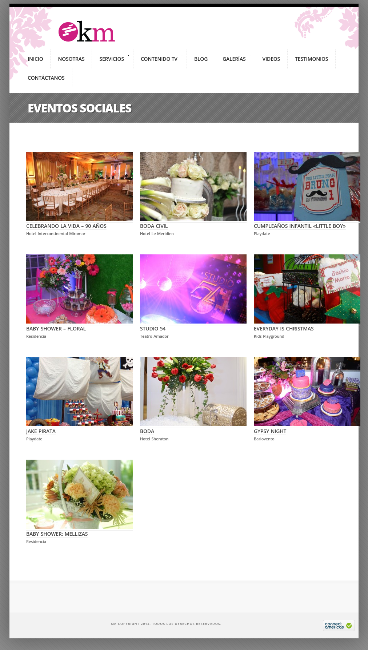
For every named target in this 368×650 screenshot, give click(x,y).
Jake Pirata (79, 428)
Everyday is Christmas (307, 325)
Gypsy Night (307, 428)
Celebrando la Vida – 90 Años (79, 222)
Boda (193, 428)
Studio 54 (193, 325)
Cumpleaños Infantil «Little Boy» (307, 222)
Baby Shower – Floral (79, 325)
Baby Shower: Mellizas (79, 530)
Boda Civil (193, 222)
